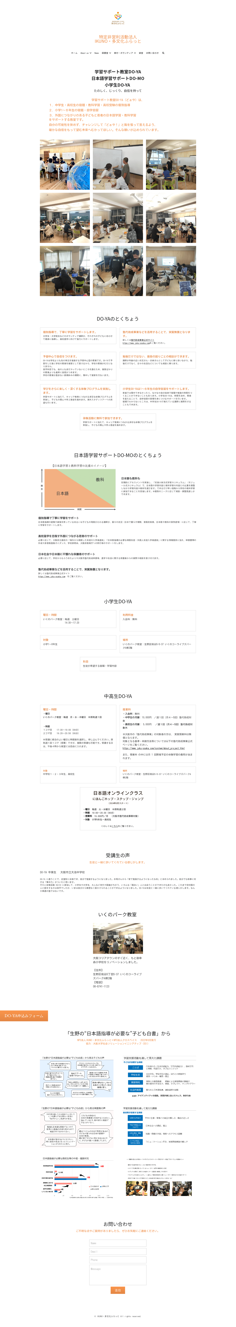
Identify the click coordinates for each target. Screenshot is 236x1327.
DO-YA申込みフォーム (24, 1016)
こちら (115, 826)
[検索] (163, 53)
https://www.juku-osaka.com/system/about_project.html (154, 748)
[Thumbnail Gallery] (65, 165)
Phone (94, 1259)
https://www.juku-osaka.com (136, 343)
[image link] (117, 18)
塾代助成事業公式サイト (142, 340)
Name (93, 1243)
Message (96, 1269)
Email (94, 1251)
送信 (118, 1290)
